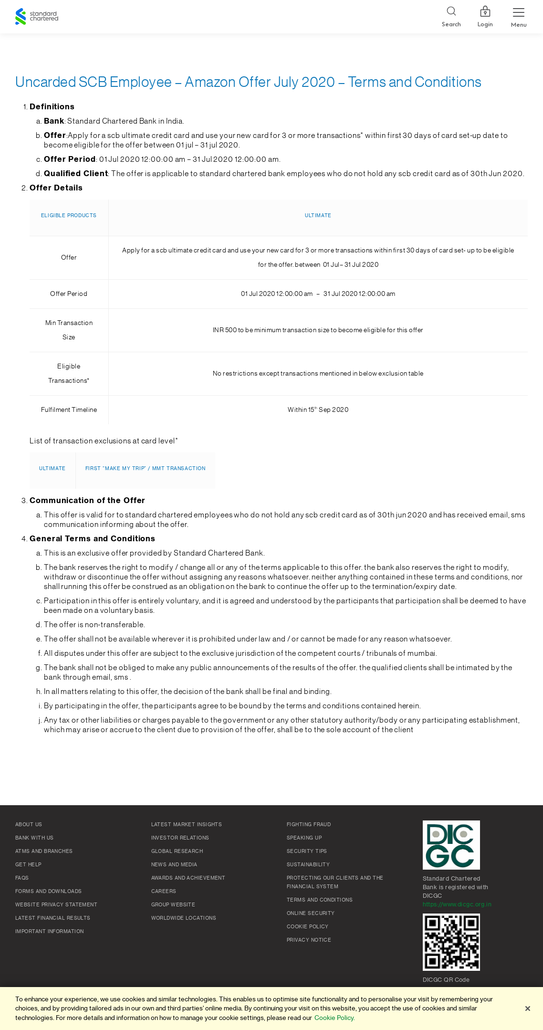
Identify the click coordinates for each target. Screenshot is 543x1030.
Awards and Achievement (188, 878)
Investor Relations (180, 838)
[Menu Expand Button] (518, 16)
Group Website (173, 905)
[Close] (527, 1008)
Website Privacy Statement (56, 905)
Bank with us (34, 838)
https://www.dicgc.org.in (457, 904)
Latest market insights (186, 824)
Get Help (28, 864)
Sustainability (308, 864)
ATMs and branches (44, 851)
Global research (177, 851)
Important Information (49, 931)
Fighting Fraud (309, 824)
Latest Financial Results (53, 918)
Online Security (311, 913)
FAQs (22, 878)
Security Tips (307, 851)
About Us (28, 824)
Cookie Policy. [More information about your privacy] (334, 1018)
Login (485, 16)
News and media (174, 864)
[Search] (451, 17)
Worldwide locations (184, 918)
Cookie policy (308, 927)
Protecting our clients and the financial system (335, 882)
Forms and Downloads (48, 891)
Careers (164, 891)
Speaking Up (304, 838)
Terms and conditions (320, 900)
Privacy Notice (309, 940)
